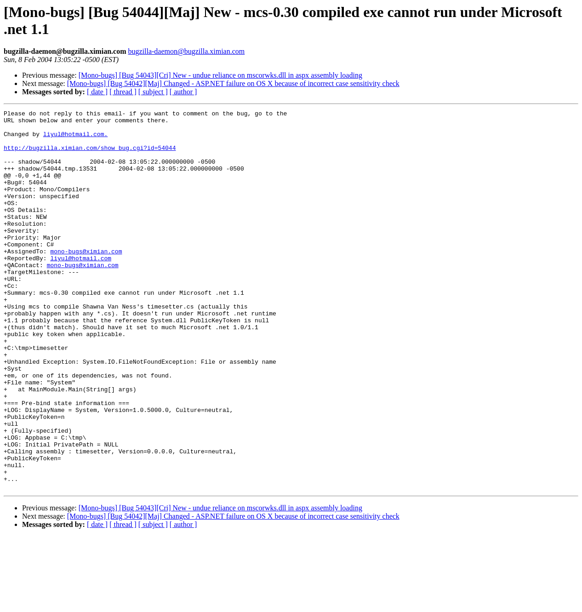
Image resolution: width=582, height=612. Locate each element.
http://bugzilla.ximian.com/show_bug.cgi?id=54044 (90, 156)
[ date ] (97, 92)
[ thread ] (123, 92)
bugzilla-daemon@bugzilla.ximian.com (186, 51)
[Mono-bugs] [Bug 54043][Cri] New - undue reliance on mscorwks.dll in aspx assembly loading (220, 75)
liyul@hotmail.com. (75, 139)
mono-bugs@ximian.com (86, 280)
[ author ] (183, 92)
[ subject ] (153, 92)
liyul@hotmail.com (80, 288)
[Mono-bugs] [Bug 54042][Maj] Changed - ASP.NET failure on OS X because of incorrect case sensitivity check (233, 83)
